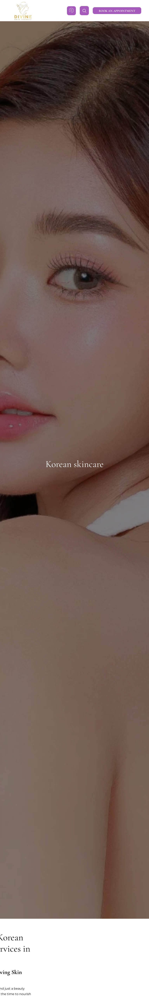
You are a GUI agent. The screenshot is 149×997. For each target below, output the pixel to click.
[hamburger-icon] (71, 10)
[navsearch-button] (84, 10)
